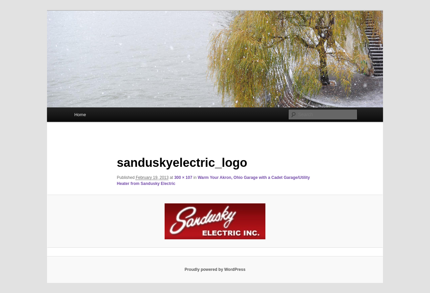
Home (80, 114)
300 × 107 (183, 177)
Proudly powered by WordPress (214, 269)
